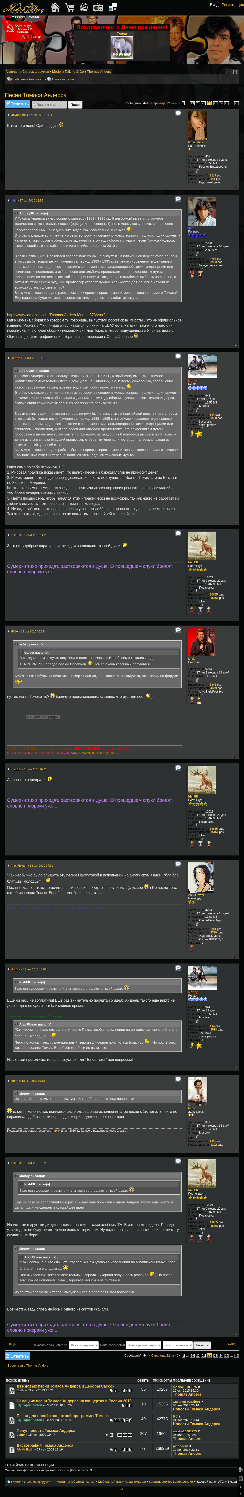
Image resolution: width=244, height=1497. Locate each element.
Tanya (122, 34)
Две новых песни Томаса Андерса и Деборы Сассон (66, 1386)
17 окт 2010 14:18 (34, 358)
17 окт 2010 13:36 (31, 200)
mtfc (13, 200)
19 (192, 103)
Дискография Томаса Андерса (45, 1445)
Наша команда (135, 1481)
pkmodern (180, 1446)
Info (122, 1489)
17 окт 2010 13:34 (40, 115)
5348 (213, 684)
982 (212, 1141)
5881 (213, 929)
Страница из (164, 103)
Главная (12, 71)
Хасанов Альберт (186, 1402)
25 (226, 103)
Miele (14, 631)
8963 (213, 262)
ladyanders (17, 115)
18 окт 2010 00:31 (32, 631)
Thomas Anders (99, 71)
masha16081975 (185, 1387)
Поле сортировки (130, 1345)
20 (197, 103)
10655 (214, 594)
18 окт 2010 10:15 (33, 1081)
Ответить (17, 104)
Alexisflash (25, 1449)
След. (232, 1344)
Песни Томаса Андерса (35, 95)
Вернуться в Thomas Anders (28, 1365)
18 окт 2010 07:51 (41, 865)
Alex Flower (18, 865)
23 (215, 103)
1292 (213, 1144)
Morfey (15, 358)
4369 (213, 688)
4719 (213, 932)
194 (212, 414)
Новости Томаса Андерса (196, 1409)
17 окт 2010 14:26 (35, 535)
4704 (213, 258)
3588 (213, 418)
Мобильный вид (236, 72)
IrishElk (15, 535)
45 (236, 103)
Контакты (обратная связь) (76, 1481)
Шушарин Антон (29, 1405)
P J (175, 1416)
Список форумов (35, 71)
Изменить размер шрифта (229, 72)
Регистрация (233, 5)
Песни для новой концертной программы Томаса (63, 1416)
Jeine (21, 1434)
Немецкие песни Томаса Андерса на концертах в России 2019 (74, 1401)
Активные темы (62, 79)
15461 (214, 598)
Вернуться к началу (235, 187)
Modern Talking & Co (68, 71)
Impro (14, 1081)
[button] (216, 10)
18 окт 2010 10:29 (35, 1163)
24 (221, 103)
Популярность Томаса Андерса (46, 1431)
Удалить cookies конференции (171, 1481)
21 (203, 103)
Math (20, 1390)
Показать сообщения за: (66, 1345)
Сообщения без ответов (28, 79)
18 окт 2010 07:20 (35, 769)
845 (212, 179)
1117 (213, 175)
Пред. (12, 1344)
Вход (214, 5)
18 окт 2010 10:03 (34, 969)
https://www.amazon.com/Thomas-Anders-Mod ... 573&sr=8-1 (58, 315)
